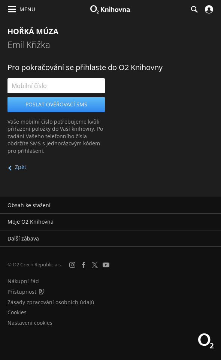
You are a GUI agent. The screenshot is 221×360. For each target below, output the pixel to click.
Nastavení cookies (29, 322)
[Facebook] (83, 264)
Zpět (20, 166)
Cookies (17, 312)
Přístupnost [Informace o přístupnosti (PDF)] (21, 291)
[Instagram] (72, 264)
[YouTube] (106, 264)
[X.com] (94, 264)
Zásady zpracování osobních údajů (50, 302)
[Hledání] (194, 9)
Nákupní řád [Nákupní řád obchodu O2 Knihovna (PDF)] (23, 281)
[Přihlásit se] (208, 9)
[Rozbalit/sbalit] (211, 205)
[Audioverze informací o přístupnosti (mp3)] (41, 292)
